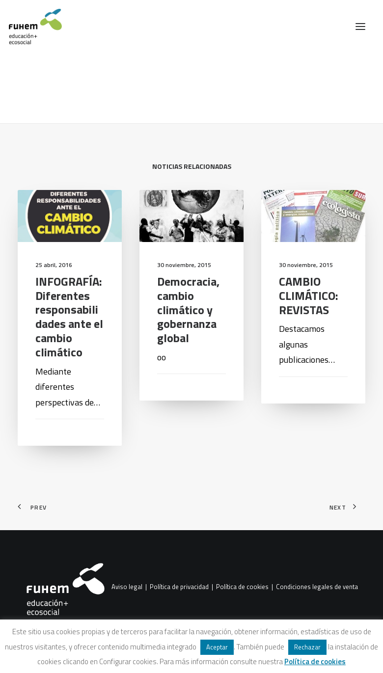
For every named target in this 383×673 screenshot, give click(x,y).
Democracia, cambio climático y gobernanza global (188, 309)
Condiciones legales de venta (317, 587)
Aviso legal (126, 587)
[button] (360, 26)
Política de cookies (242, 587)
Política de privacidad (179, 587)
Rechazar (307, 647)
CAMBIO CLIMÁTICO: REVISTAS (308, 295)
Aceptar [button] (217, 647)
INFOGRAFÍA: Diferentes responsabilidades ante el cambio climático (69, 316)
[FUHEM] (31, 26)
